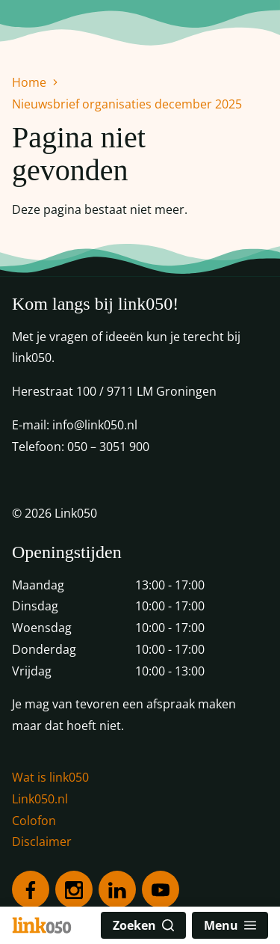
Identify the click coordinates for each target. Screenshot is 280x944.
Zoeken (143, 925)
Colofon (34, 820)
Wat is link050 (50, 777)
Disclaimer (42, 841)
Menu (230, 925)
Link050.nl (40, 799)
